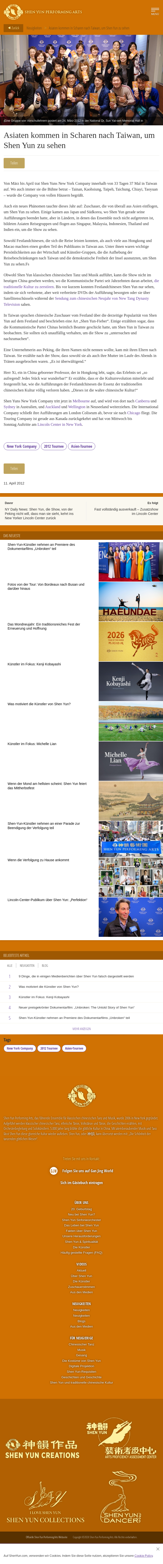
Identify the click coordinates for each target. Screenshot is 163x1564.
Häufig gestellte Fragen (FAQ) (82, 1261)
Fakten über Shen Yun (81, 1239)
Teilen (14, 163)
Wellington (86, 414)
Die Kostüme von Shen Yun (81, 1369)
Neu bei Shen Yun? (81, 1223)
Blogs (82, 1329)
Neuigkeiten (34, 28)
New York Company (22, 455)
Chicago (10, 427)
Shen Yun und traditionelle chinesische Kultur (81, 1391)
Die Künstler (81, 1256)
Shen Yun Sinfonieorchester (81, 1228)
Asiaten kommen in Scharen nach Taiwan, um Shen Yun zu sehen (89, 28)
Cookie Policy (143, 1555)
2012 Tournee (54, 455)
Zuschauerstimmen (81, 1295)
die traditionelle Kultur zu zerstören (32, 290)
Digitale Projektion (81, 1375)
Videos (81, 1272)
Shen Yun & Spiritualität (81, 1250)
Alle (9, 974)
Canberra (147, 408)
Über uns (81, 1211)
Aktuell (81, 1279)
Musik (81, 1358)
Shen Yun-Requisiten (81, 1380)
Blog (45, 974)
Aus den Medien (81, 1301)
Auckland (61, 414)
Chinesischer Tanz (81, 1353)
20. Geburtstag (81, 1217)
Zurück (12, 28)
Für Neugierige (81, 1346)
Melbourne (84, 408)
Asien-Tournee (81, 455)
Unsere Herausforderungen (81, 1245)
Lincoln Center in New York (84, 433)
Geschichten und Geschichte (81, 1385)
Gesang (81, 1364)
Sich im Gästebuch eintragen (81, 1191)
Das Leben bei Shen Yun (81, 1234)
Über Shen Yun (81, 1284)
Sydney (17, 414)
